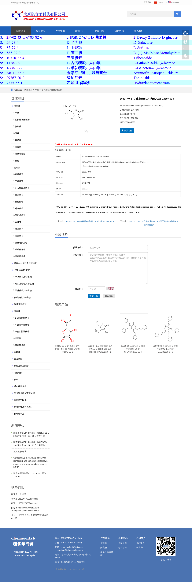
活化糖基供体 (20, 386)
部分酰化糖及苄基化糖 (24, 393)
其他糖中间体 (20, 400)
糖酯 (16, 379)
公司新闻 (122, 543)
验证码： (79, 289)
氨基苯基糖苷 (20, 304)
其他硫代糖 (20, 345)
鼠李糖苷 (19, 229)
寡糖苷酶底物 (21, 242)
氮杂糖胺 (18, 359)
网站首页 (21, 31)
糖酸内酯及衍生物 (53, 90)
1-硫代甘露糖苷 (22, 331)
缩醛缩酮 (18, 372)
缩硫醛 (18, 338)
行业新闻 (122, 547)
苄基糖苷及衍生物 (23, 290)
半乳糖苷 (19, 181)
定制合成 (99, 31)
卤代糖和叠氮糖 (22, 119)
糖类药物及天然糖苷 (23, 407)
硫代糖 (17, 311)
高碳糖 (18, 147)
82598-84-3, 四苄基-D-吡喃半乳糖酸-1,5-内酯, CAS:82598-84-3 (165, 349)
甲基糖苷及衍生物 (23, 277)
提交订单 (93, 296)
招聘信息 (119, 31)
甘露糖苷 (19, 195)
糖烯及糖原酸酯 (21, 366)
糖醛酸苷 (19, 201)
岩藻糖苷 (19, 236)
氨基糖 (18, 140)
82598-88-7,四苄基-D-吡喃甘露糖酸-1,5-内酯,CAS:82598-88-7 (133, 349)
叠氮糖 (17, 352)
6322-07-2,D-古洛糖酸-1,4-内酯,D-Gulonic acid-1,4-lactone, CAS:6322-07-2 (100, 349)
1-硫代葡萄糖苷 (22, 318)
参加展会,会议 (19, 451)
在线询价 (127, 130)
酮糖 (17, 133)
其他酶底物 (20, 256)
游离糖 (17, 106)
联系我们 (139, 31)
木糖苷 (18, 222)
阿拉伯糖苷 (20, 215)
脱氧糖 (18, 126)
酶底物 (17, 167)
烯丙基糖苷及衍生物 (24, 283)
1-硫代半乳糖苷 (22, 324)
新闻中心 (80, 31)
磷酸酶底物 (20, 249)
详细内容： (78, 255)
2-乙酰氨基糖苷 (22, 188)
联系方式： (78, 247)
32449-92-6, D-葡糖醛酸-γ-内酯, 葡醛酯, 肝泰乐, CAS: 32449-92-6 (67, 349)
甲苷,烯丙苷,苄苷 (22, 270)
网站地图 (81, 562)
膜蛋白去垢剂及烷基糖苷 (25, 263)
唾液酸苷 (19, 208)
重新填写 (109, 296)
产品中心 (60, 31)
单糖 (17, 113)
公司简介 (40, 31)
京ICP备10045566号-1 (65, 562)
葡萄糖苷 (19, 174)
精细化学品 (19, 413)
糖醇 (17, 160)
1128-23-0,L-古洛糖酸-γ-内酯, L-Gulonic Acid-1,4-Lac (90, 221)
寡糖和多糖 (20, 154)
